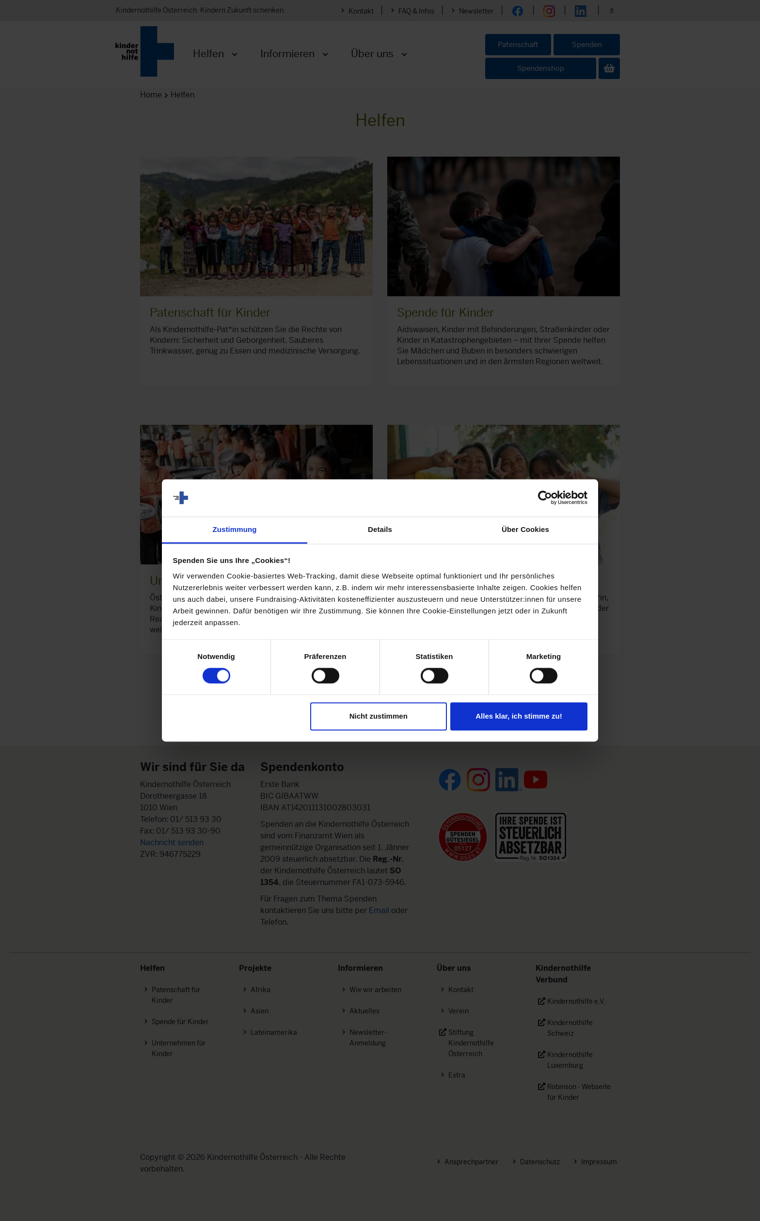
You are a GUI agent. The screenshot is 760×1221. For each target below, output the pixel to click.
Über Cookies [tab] (525, 529)
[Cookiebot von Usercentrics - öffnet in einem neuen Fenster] (545, 498)
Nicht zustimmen (378, 716)
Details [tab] (380, 529)
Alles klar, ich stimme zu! (518, 716)
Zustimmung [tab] (235, 529)
